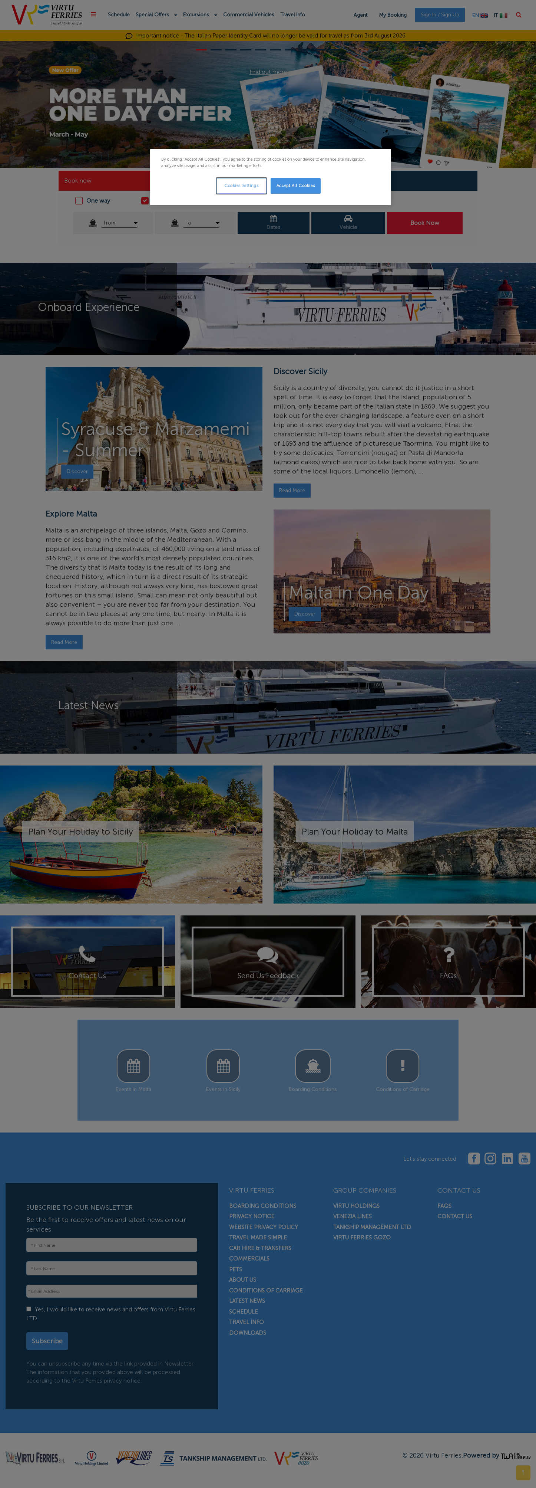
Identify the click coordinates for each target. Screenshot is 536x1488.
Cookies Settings (241, 185)
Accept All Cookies (296, 185)
